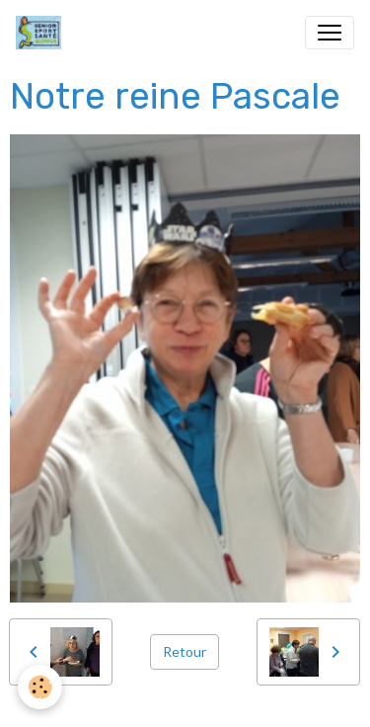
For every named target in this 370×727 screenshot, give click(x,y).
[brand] (42, 32)
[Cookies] (40, 687)
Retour (184, 651)
